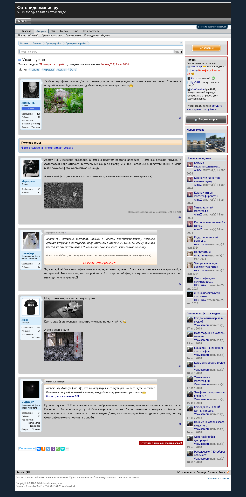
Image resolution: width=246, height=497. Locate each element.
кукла (61, 69)
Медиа (64, 31)
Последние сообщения (97, 35)
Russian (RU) (23, 472)
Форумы (41, 31)
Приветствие (202, 252)
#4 (180, 366)
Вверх (221, 472)
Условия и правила (218, 478)
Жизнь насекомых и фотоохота (207, 294)
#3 (180, 283)
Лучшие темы (73, 35)
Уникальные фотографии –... (204, 379)
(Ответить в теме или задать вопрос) (161, 443)
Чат (53, 31)
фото (72, 69)
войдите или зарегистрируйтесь (204, 107)
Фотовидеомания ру (37, 7)
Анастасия (201, 244)
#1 (180, 118)
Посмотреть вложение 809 (62, 396)
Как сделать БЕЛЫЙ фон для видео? (207, 408)
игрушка (48, 69)
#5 (180, 423)
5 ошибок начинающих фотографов (208, 349)
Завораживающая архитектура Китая (206, 265)
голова (34, 69)
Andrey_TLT (107, 64)
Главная (26, 31)
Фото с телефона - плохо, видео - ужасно (47, 147)
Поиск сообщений (28, 35)
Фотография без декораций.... (204, 438)
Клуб (75, 31)
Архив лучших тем (52, 35)
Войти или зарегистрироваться (212, 27)
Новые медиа (195, 129)
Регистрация (206, 48)
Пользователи (91, 31)
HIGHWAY (200, 285)
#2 (180, 217)
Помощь (201, 472)
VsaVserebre (202, 325)
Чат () (191, 60)
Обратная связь (186, 472)
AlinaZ (198, 170)
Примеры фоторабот (53, 64)
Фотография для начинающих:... (204, 280)
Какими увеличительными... (207, 164)
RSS (228, 472)
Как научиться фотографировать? (206, 194)
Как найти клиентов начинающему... (207, 179)
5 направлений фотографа (203, 209)
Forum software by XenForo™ (45, 486)
